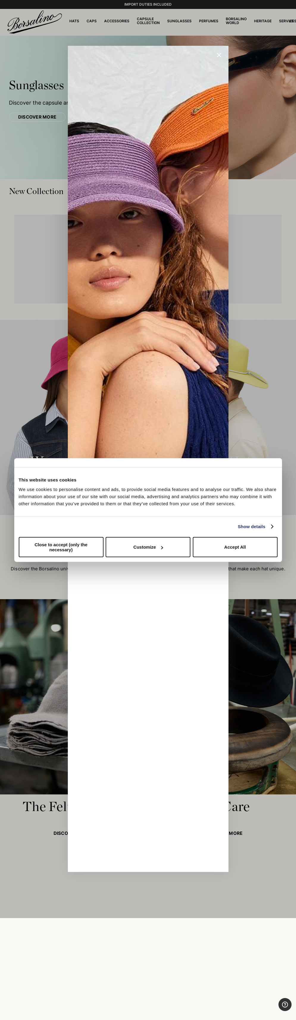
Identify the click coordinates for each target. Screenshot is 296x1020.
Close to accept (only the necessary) (61, 547)
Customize (148, 547)
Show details (251, 526)
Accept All (235, 547)
